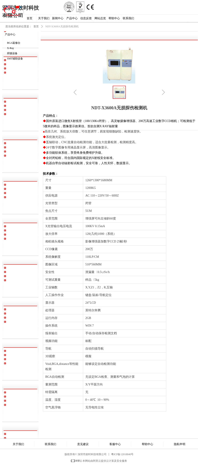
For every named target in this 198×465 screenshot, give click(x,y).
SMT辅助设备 (15, 58)
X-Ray (10, 48)
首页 (36, 26)
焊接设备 (12, 53)
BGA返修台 (13, 42)
